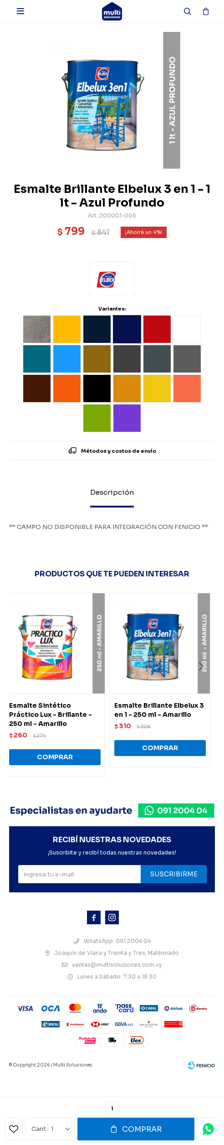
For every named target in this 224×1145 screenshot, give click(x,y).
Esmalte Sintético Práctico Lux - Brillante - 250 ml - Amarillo (50, 714)
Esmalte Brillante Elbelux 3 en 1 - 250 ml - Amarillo (159, 710)
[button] (204, 685)
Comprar (142, 1129)
